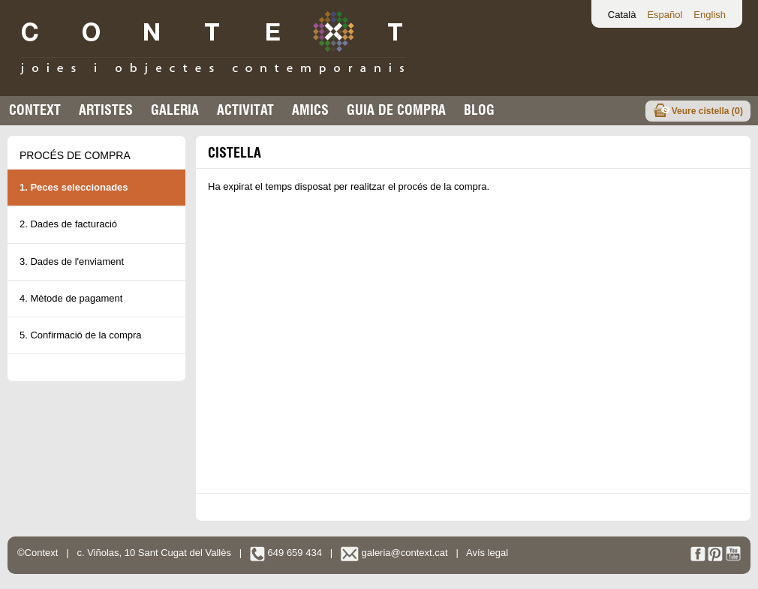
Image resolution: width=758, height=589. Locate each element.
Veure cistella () (707, 110)
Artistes (106, 110)
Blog (479, 110)
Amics (310, 110)
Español (664, 14)
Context (35, 110)
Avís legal (487, 552)
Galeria (175, 110)
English (709, 14)
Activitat (245, 110)
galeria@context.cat (394, 552)
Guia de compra (396, 110)
